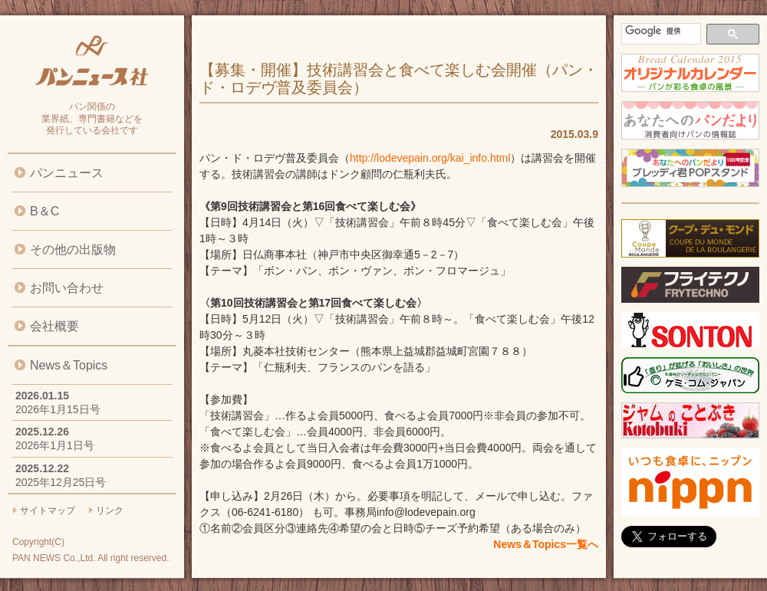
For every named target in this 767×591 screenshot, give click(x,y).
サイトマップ (47, 510)
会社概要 (54, 326)
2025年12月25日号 (60, 482)
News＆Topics (68, 365)
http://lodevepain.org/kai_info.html (430, 158)
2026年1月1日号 (54, 445)
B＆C (44, 211)
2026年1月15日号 (57, 409)
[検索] (659, 31)
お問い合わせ (67, 287)
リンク (109, 510)
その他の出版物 (73, 249)
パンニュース (67, 172)
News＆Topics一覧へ (545, 544)
